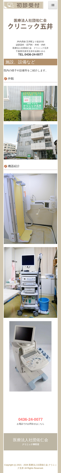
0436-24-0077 (34, 54)
